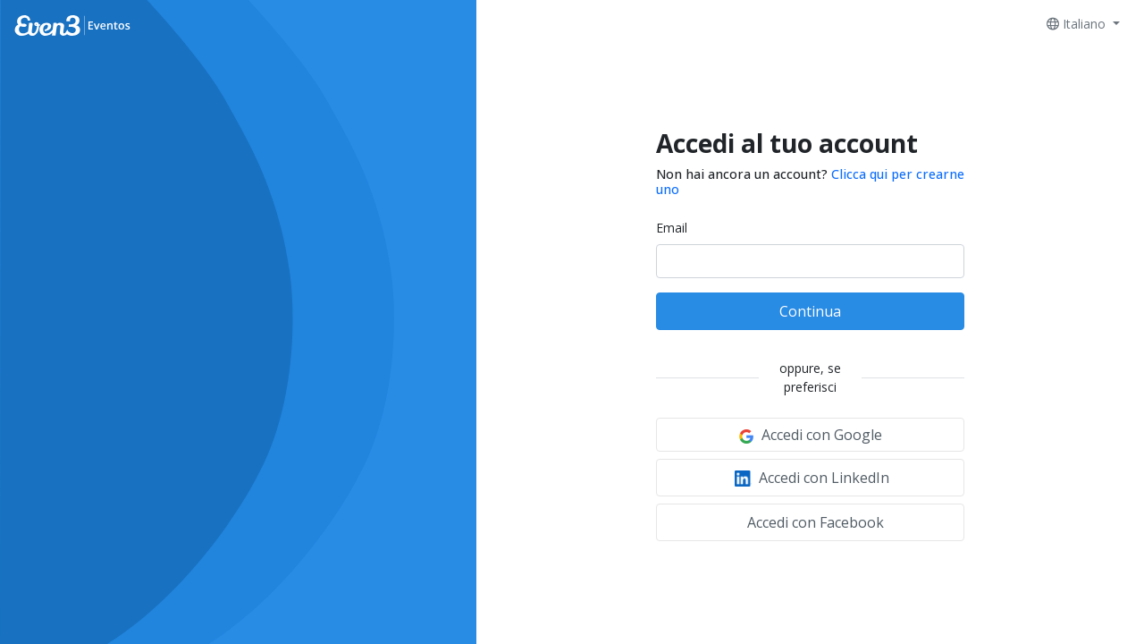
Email (671, 227)
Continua (810, 311)
